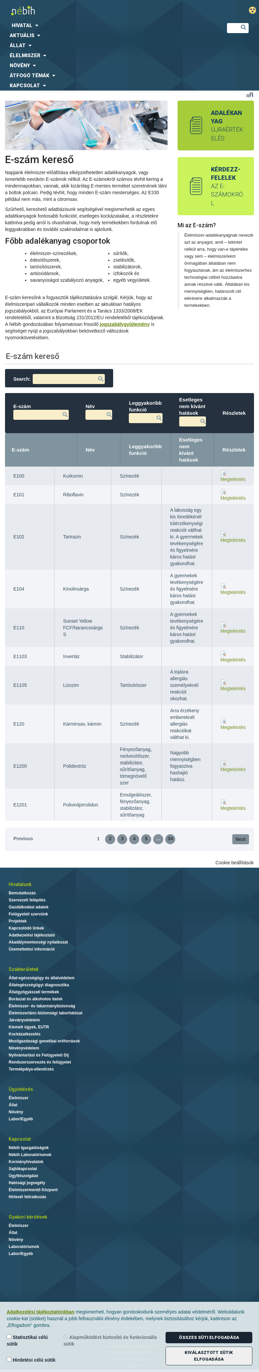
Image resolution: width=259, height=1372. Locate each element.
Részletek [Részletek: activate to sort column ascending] (234, 450)
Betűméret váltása (250, 95)
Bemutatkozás (22, 893)
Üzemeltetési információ (32, 949)
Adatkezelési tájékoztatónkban (40, 1312)
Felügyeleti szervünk (28, 914)
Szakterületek (23, 969)
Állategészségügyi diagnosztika (39, 985)
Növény (16, 1112)
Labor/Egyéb (21, 1119)
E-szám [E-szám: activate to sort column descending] (20, 450)
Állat (13, 1105)
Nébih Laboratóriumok (30, 1154)
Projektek (18, 921)
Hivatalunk (20, 884)
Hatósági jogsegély (27, 1182)
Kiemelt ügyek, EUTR (29, 1027)
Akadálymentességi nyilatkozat (38, 942)
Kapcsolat (20, 1139)
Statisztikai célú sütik (27, 1340)
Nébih (88, 10)
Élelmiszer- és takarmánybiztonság (42, 1006)
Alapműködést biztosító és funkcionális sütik (110, 1340)
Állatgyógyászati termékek (34, 992)
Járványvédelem (24, 1020)
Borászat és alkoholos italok (35, 999)
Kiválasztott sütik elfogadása (209, 1356)
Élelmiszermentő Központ (33, 1190)
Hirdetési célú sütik (31, 1360)
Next (241, 839)
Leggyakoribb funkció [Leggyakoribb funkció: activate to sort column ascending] (145, 450)
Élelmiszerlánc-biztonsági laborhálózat (45, 1013)
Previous (23, 838)
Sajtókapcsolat (23, 1168)
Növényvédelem (24, 1048)
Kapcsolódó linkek (26, 928)
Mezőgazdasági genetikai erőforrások (44, 1041)
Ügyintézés (21, 1089)
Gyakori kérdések (28, 1217)
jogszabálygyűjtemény (125, 324)
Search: (59, 379)
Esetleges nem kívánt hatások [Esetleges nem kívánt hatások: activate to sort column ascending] (191, 450)
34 (170, 838)
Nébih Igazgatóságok (29, 1147)
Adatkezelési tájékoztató (32, 935)
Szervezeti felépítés (27, 900)
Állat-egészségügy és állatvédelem (41, 978)
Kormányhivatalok (26, 1161)
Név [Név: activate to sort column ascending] (90, 450)
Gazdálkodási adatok (28, 907)
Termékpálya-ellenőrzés (31, 1069)
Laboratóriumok (24, 1246)
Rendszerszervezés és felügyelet (40, 1062)
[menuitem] (108, 25)
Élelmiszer (18, 1098)
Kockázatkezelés (24, 1034)
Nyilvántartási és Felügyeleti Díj (39, 1055)
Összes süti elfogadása (209, 1337)
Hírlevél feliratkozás (27, 1197)
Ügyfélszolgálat (23, 1175)
